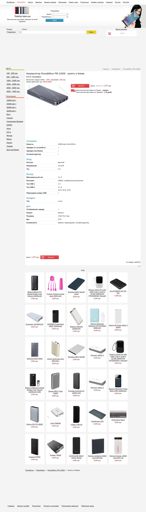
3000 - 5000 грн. (13, 88)
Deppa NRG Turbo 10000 (55, 392)
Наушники (62, 2)
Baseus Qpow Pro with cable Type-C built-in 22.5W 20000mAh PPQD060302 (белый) (97, 293)
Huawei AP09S (34, 457)
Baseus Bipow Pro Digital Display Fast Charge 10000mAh (34, 294)
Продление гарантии (70, 506)
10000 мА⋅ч (11, 100)
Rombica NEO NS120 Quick (76, 293)
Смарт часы (73, 2)
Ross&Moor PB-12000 (56, 470)
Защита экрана (50, 2)
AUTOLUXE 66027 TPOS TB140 (76, 457)
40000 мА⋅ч (11, 111)
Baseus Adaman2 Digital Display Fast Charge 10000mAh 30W (34, 390)
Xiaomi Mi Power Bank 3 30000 (118, 326)
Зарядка (38, 2)
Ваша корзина (121, 29)
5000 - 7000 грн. (13, 92)
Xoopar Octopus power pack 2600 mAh (55, 295)
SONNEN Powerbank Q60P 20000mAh (55, 325)
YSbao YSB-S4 (76, 425)
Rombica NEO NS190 (76, 357)
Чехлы (30, 2)
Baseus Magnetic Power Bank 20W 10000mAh (118, 390)
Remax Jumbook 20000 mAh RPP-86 (97, 457)
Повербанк (21, 2)
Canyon (10, 118)
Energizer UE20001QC (34, 324)
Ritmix (9, 139)
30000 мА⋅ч (11, 107)
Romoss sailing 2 (97, 388)
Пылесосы (84, 2)
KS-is (9, 132)
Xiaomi (9, 143)
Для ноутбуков (13, 150)
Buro (8, 114)
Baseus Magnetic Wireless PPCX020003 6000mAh (97, 326)
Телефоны (10, 2)
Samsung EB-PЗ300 (34, 359)
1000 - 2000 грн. (13, 81)
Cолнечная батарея (15, 122)
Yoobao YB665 (55, 455)
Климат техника (97, 2)
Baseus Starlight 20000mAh (76, 328)
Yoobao (10, 146)
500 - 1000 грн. (13, 77)
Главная (11, 506)
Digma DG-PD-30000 (34, 424)
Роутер (118, 2)
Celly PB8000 (55, 423)
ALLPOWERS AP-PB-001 (118, 292)
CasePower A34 (97, 421)
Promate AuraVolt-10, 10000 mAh (76, 392)
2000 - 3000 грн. (13, 84)
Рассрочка (36, 506)
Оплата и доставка (51, 506)
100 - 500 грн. (12, 73)
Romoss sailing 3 (97, 355)
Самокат (109, 2)
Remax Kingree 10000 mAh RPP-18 (118, 457)
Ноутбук (126, 2)
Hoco (9, 129)
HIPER (9, 125)
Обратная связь (87, 506)
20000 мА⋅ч (11, 104)
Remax (9, 136)
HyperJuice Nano (118, 420)
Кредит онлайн (23, 506)
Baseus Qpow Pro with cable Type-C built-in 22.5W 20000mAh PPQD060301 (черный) (118, 358)
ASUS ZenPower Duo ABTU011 (55, 360)
